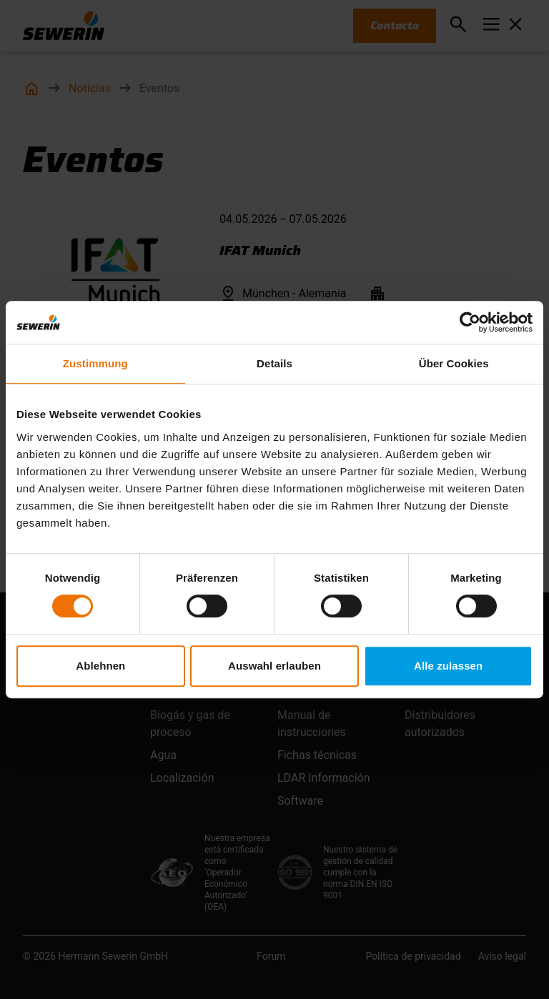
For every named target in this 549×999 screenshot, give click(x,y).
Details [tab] (274, 363)
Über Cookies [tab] (454, 363)
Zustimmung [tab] (95, 363)
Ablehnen (100, 666)
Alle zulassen (448, 666)
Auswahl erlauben (274, 666)
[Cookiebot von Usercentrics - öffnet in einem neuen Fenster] (470, 322)
